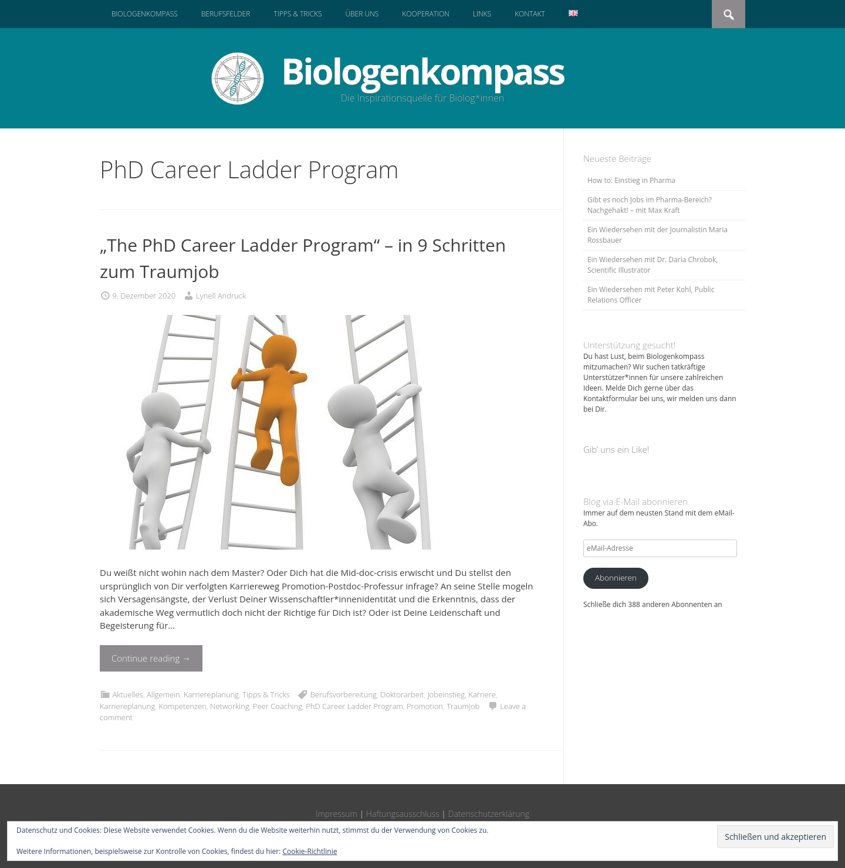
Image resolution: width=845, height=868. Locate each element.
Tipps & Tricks (297, 14)
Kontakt (530, 14)
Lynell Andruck (221, 295)
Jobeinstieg (446, 694)
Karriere (482, 694)
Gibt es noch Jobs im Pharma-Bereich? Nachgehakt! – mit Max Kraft (649, 205)
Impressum (336, 813)
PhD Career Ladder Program (354, 706)
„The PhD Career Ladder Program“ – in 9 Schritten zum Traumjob (303, 258)
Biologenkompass (144, 14)
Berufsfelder (226, 14)
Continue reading (151, 658)
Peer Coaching (277, 706)
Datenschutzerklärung (489, 813)
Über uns (361, 14)
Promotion (425, 706)
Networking (229, 706)
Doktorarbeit (402, 694)
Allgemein (163, 694)
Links (482, 14)
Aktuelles (127, 694)
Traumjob (463, 706)
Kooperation (425, 14)
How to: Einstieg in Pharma (631, 180)
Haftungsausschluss (403, 813)
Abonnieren (616, 577)
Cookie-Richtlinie (310, 851)
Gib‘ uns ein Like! (616, 449)
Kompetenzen (182, 706)
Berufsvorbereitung (343, 694)
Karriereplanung (211, 694)
